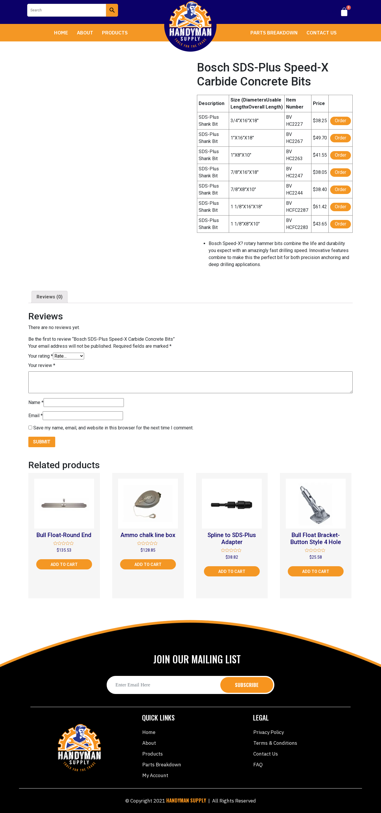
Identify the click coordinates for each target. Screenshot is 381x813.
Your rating (40, 356)
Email (35, 415)
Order (340, 120)
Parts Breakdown (274, 32)
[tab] (49, 297)
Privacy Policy (268, 732)
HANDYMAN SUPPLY (186, 800)
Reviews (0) (50, 297)
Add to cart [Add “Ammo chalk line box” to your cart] (148, 564)
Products (115, 32)
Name (36, 402)
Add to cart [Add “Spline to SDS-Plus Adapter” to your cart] (231, 571)
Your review (41, 365)
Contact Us (321, 32)
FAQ (258, 764)
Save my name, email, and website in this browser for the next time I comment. (113, 428)
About (85, 32)
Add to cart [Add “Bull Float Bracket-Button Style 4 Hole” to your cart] (315, 571)
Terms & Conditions (275, 743)
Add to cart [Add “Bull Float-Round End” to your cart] (64, 564)
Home (61, 32)
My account (155, 775)
